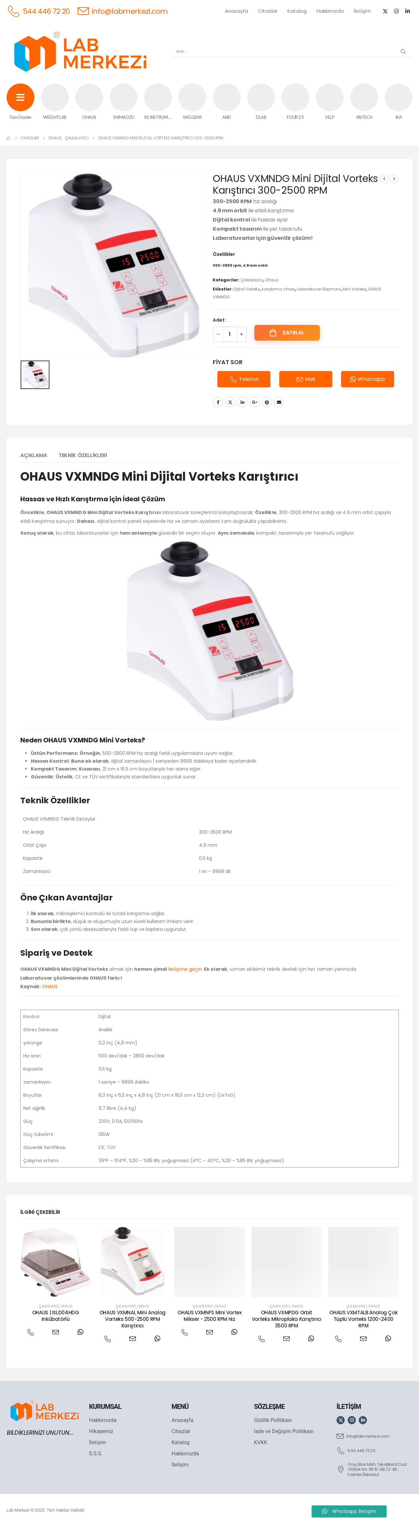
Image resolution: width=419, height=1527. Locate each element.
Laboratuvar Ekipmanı (319, 289)
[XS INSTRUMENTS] (158, 101)
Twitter (230, 402)
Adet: (219, 320)
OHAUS (50, 986)
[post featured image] (55, 1262)
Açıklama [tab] (33, 455)
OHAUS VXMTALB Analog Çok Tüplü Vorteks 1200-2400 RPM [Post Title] (363, 1319)
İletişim (362, 11)
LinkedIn (242, 402)
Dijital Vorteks (247, 289)
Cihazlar (268, 11)
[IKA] (398, 101)
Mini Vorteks (354, 289)
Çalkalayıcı (252, 280)
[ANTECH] (364, 101)
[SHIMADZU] (123, 101)
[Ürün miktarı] (230, 334)
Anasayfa (236, 11)
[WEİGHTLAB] (55, 101)
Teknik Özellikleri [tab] (83, 455)
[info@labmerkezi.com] (123, 11)
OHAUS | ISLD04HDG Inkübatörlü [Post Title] (55, 1316)
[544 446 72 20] (38, 11)
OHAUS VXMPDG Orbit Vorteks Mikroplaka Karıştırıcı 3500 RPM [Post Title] (286, 1319)
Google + (254, 402)
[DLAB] (261, 101)
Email (279, 402)
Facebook (218, 402)
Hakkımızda (330, 11)
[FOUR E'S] (295, 101)
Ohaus (272, 280)
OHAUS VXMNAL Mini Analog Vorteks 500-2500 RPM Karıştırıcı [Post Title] (133, 1319)
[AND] (227, 101)
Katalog (297, 11)
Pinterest (267, 402)
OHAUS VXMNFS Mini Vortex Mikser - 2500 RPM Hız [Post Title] (209, 1316)
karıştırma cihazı (278, 289)
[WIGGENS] (192, 101)
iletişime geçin (185, 969)
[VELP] (330, 101)
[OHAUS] (89, 101)
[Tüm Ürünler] (20, 101)
